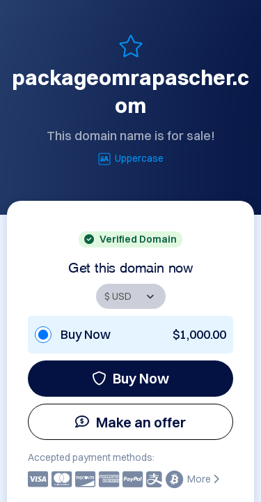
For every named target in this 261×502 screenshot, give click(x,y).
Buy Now (130, 378)
